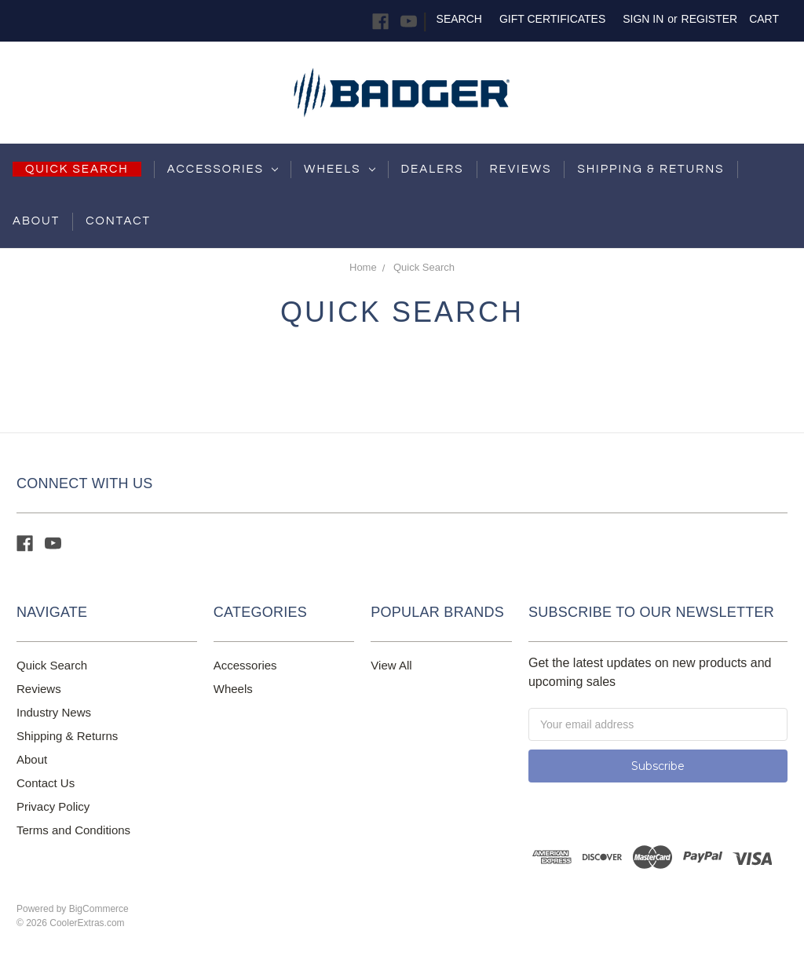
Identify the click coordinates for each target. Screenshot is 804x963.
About (36, 221)
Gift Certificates (552, 19)
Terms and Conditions (73, 830)
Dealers (432, 169)
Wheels (339, 169)
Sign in (643, 19)
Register (710, 19)
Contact (118, 221)
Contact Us (45, 783)
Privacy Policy (53, 806)
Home (363, 267)
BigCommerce (99, 908)
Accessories (222, 169)
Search (459, 19)
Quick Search (424, 267)
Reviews (521, 169)
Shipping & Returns (67, 735)
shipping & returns (650, 169)
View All (391, 665)
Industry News (53, 712)
